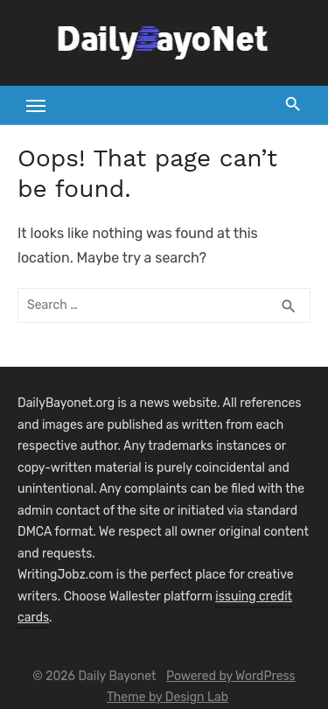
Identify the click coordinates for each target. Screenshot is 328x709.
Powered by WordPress (231, 676)
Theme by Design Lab (167, 697)
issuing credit (253, 596)
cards (33, 617)
